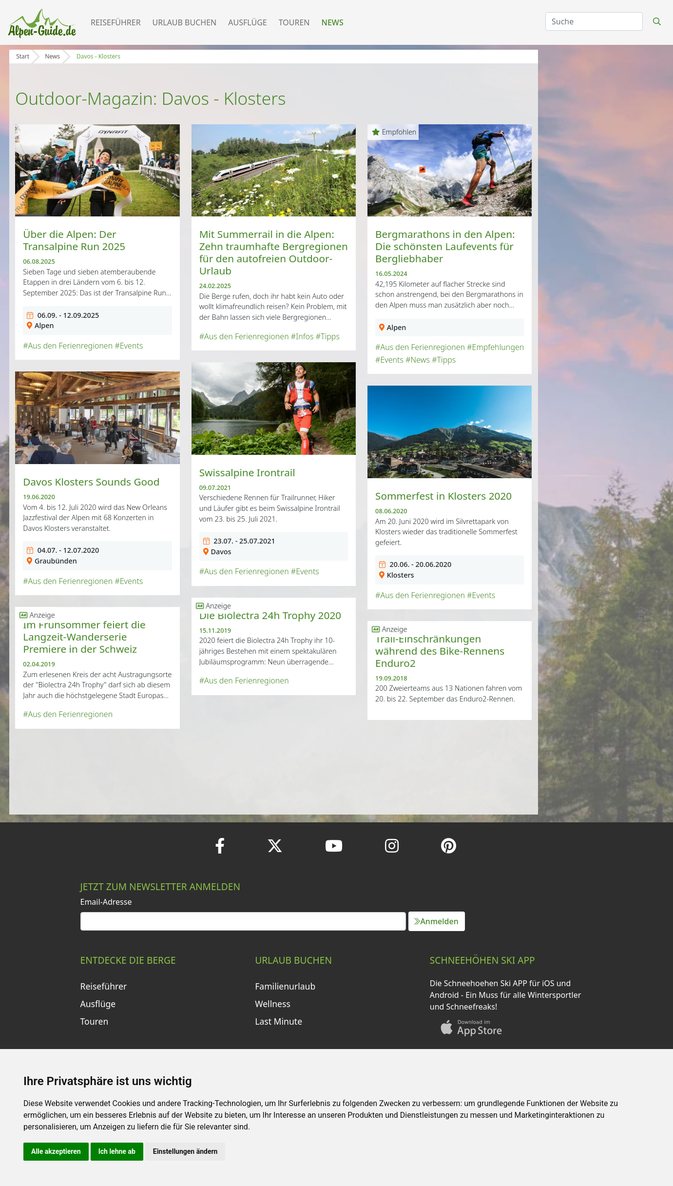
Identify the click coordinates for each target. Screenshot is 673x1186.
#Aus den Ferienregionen (68, 345)
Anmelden (436, 921)
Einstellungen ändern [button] (185, 1151)
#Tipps (328, 336)
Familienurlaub (285, 986)
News (333, 22)
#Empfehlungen (495, 347)
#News (417, 359)
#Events (129, 345)
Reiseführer (116, 22)
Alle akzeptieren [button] (56, 1151)
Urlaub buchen (185, 22)
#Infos (302, 336)
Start (22, 56)
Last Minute (278, 1021)
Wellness (272, 1004)
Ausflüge (247, 22)
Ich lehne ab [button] (116, 1151)
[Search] (594, 21)
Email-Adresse (106, 901)
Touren (294, 22)
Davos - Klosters (98, 56)
